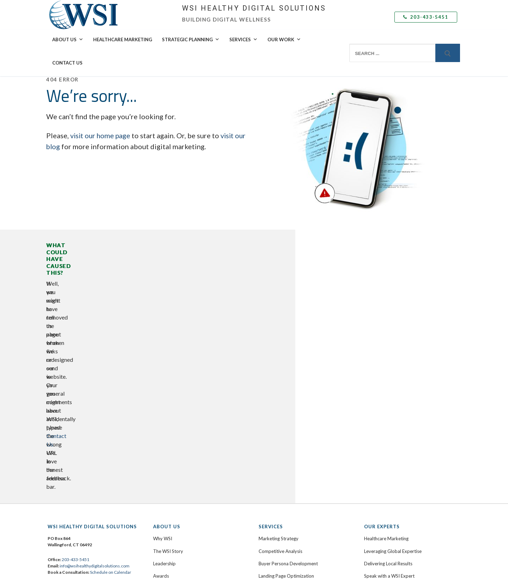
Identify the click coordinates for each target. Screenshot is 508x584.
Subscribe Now (379, 461)
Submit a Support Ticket (181, 432)
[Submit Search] (447, 53)
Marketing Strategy (278, 316)
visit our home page (101, 135)
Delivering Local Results (388, 341)
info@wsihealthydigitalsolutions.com (94, 343)
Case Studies (377, 395)
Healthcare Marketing (122, 39)
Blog (368, 448)
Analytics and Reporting (283, 514)
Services (243, 39)
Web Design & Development (288, 366)
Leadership (164, 341)
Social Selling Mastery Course (289, 428)
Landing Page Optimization (286, 354)
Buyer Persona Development (288, 341)
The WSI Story (168, 329)
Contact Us (67, 63)
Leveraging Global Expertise (393, 329)
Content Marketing (278, 391)
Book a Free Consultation (179, 419)
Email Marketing (275, 477)
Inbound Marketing (278, 403)
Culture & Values (170, 366)
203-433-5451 (425, 17)
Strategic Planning (190, 39)
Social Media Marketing (283, 415)
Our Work (284, 39)
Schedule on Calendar (110, 350)
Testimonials (377, 407)
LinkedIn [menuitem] (67, 394)
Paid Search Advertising (283, 440)
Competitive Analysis (280, 329)
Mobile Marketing (277, 490)
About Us (67, 39)
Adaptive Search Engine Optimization (297, 452)
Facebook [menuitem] (68, 385)
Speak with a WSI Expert (389, 354)
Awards (161, 354)
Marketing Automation (282, 465)
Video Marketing (276, 502)
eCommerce (271, 378)
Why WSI (162, 316)
